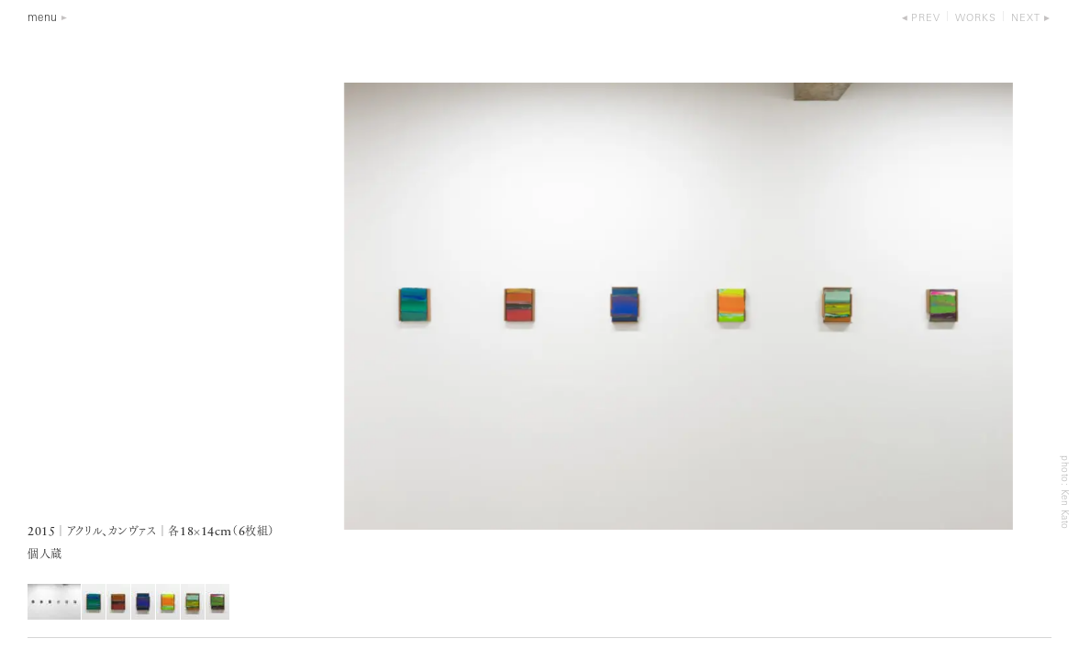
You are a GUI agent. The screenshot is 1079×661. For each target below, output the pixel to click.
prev (925, 19)
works (975, 19)
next (1025, 19)
